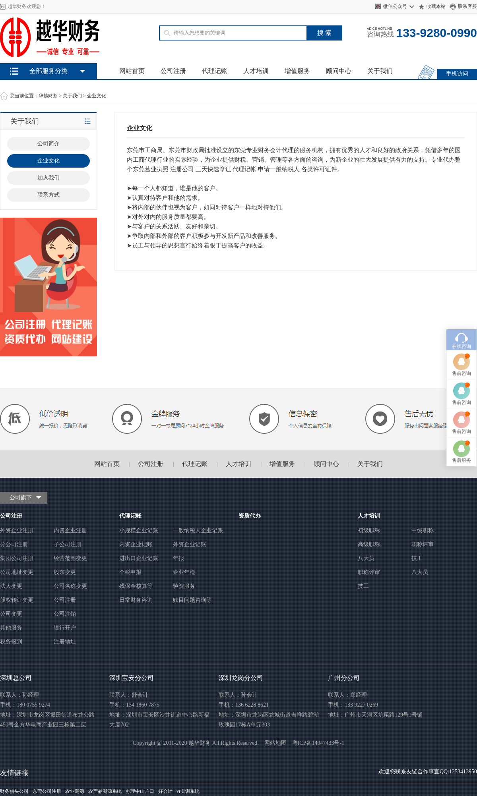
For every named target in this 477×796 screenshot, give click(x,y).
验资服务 (184, 586)
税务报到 (11, 642)
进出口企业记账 (138, 558)
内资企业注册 (70, 530)
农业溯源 (74, 791)
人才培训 (256, 71)
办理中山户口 (140, 791)
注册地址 (65, 642)
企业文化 (96, 96)
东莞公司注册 (47, 791)
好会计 (165, 791)
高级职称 (369, 544)
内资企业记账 (136, 544)
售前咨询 (461, 327)
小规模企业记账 (138, 530)
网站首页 (132, 71)
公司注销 (65, 614)
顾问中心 (338, 71)
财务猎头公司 (14, 791)
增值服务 (297, 71)
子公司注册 (67, 544)
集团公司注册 (16, 558)
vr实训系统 (188, 791)
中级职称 (422, 530)
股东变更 (65, 572)
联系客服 (467, 6)
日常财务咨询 (136, 600)
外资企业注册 (16, 530)
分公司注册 (14, 544)
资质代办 (249, 516)
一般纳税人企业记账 (198, 530)
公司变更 (11, 614)
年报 (178, 558)
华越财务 (48, 96)
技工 (417, 558)
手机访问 (457, 74)
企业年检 (184, 572)
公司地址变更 (16, 572)
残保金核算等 (136, 586)
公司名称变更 (70, 586)
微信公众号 (395, 6)
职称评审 (422, 544)
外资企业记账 (189, 544)
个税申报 (130, 572)
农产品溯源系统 (105, 791)
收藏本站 (436, 6)
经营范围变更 (70, 558)
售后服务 (461, 414)
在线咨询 (461, 300)
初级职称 (369, 530)
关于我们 (380, 71)
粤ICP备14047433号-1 (318, 743)
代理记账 (214, 71)
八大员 (366, 558)
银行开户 (65, 628)
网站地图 (275, 743)
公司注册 (173, 71)
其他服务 (11, 628)
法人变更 (11, 586)
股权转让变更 (16, 600)
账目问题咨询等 (192, 600)
